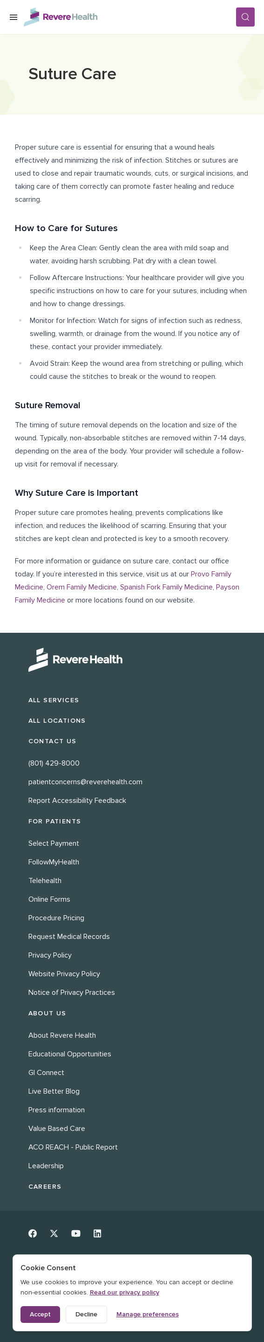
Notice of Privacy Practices (71, 992)
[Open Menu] (13, 17)
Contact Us (52, 741)
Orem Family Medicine (82, 587)
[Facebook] (32, 1233)
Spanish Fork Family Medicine (166, 587)
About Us (47, 1013)
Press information (56, 1110)
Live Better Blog (54, 1091)
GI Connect (46, 1072)
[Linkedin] (98, 1233)
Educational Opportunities (69, 1054)
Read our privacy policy (124, 1292)
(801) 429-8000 (54, 763)
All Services (54, 700)
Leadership (46, 1166)
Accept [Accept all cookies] (40, 1314)
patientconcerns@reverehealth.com (85, 782)
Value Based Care (56, 1128)
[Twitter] (54, 1233)
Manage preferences (147, 1314)
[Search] (245, 17)
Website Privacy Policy (64, 974)
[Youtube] (76, 1233)
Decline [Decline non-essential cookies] (86, 1314)
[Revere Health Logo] (129, 17)
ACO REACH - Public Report (73, 1147)
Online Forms (49, 899)
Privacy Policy (50, 955)
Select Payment (53, 843)
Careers (45, 1187)
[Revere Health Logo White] (132, 660)
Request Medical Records (69, 936)
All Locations (57, 721)
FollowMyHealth (53, 862)
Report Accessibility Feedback (77, 800)
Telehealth (44, 880)
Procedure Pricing (56, 918)
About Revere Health (62, 1035)
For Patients (54, 821)
